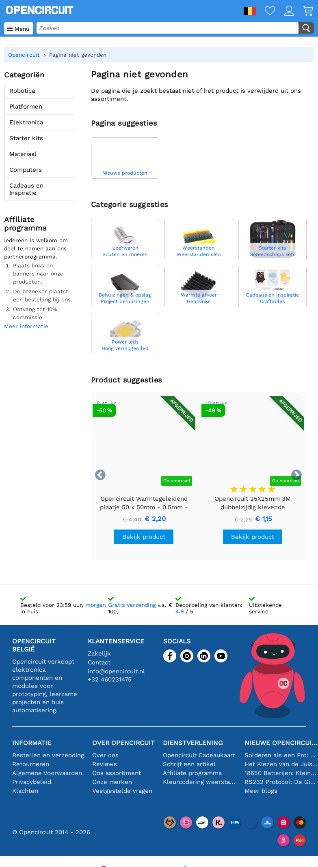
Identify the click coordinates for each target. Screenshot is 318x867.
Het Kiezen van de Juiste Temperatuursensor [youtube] (281, 764)
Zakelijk (99, 653)
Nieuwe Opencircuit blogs (281, 743)
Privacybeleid (31, 782)
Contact (99, 662)
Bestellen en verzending (48, 755)
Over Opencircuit (123, 743)
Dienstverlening (193, 743)
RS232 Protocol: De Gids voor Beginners (281, 782)
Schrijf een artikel (189, 764)
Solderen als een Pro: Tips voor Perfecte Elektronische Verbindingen (281, 755)
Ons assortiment (116, 773)
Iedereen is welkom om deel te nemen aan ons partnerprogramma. (36, 248)
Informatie (31, 743)
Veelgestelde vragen (122, 790)
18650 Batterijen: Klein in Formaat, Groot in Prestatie (281, 773)
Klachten (25, 790)
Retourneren (30, 764)
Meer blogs (260, 790)
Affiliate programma (192, 773)
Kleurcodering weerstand (199, 782)
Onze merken (112, 782)
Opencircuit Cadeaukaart (199, 755)
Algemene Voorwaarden (47, 773)
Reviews (104, 764)
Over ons (105, 755)
